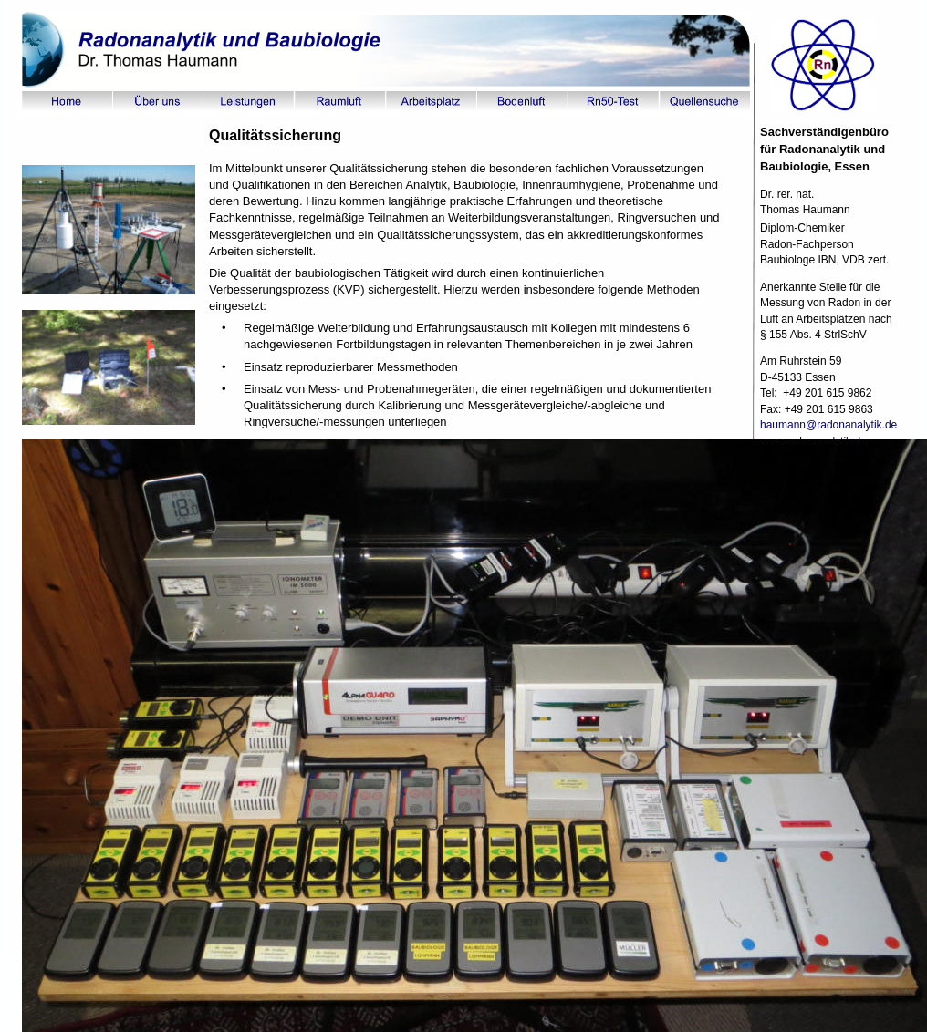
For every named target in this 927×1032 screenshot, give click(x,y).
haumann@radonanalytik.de (830, 424)
